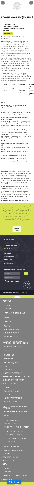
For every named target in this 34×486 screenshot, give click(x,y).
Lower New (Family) (13, 435)
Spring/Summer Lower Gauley (13, 30)
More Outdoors (11, 333)
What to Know (10, 401)
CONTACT (7, 351)
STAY (5, 464)
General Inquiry (17, 229)
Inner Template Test (12, 373)
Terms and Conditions (15, 313)
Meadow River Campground (16, 475)
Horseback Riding (12, 329)
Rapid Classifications (13, 450)
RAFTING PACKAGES (9, 256)
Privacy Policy (25, 292)
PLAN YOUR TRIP (8, 262)
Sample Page (9, 460)
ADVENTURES (7, 253)
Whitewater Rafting (13, 346)
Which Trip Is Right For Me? (16, 427)
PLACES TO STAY (8, 259)
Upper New (10, 442)
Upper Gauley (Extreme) (16, 438)
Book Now (15, 482)
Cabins (7, 468)
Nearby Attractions (13, 398)
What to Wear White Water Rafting (15, 407)
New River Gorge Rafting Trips (17, 376)
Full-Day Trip (9, 24)
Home (5, 366)
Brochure (8, 305)
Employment (9, 358)
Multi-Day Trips (11, 424)
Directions (11, 245)
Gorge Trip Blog (11, 391)
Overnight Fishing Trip (13, 380)
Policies (7, 309)
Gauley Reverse (11, 26)
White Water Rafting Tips (15, 411)
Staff (6, 317)
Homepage (7, 370)
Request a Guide (10, 457)
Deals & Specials (11, 420)
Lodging (7, 394)
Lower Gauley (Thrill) (15, 431)
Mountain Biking (11, 336)
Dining (7, 388)
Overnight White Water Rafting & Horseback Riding (15, 342)
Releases (7, 454)
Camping (8, 472)
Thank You (8, 479)
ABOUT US (7, 301)
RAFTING (6, 416)
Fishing (7, 326)
